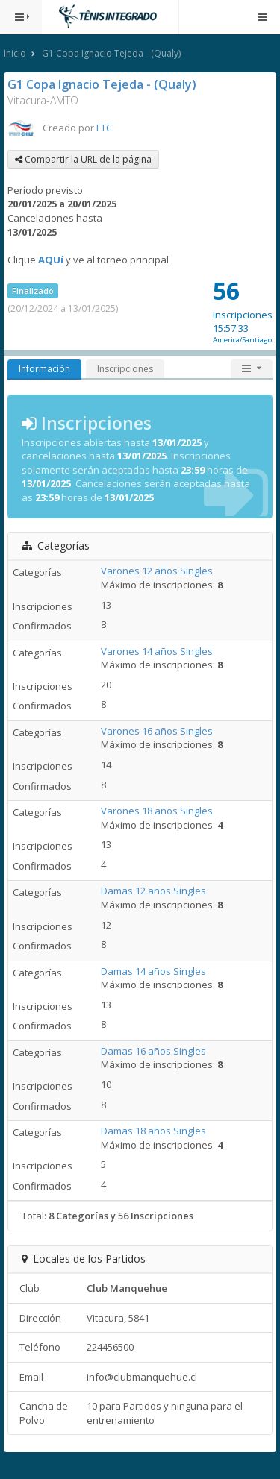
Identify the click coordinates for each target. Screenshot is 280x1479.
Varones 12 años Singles (157, 570)
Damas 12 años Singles (153, 890)
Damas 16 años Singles (153, 1051)
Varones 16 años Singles (157, 731)
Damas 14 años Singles (153, 971)
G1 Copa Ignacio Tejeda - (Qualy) (111, 53)
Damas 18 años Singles (153, 1130)
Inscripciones (125, 368)
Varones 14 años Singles (157, 651)
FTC (104, 127)
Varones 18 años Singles (157, 810)
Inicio (15, 53)
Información (44, 368)
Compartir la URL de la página (83, 159)
